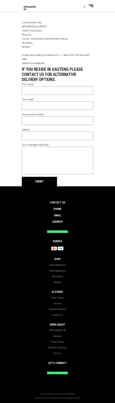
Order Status (57, 297)
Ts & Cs (57, 353)
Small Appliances (57, 270)
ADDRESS (57, 221)
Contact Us (57, 315)
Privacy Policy (57, 341)
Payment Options (57, 309)
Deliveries (57, 336)
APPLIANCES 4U (58, 330)
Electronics (57, 276)
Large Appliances (57, 264)
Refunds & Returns (57, 347)
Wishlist (57, 282)
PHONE (58, 209)
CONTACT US (57, 202)
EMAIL (57, 215)
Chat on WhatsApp (57, 231)
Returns (57, 303)
